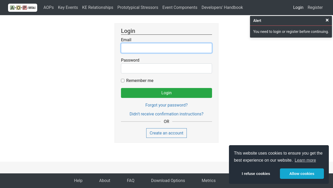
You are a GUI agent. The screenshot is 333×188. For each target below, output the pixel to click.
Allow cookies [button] (301, 174)
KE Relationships (97, 7)
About (104, 180)
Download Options (168, 180)
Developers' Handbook (222, 7)
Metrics (209, 180)
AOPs (48, 7)
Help (78, 180)
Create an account (166, 133)
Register (315, 7)
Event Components (179, 7)
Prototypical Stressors (137, 7)
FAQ (131, 180)
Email (126, 39)
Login (298, 7)
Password (130, 60)
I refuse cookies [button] (256, 174)
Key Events (68, 7)
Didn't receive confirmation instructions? (166, 113)
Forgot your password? (166, 105)
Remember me (139, 80)
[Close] (327, 20)
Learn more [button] (305, 160)
